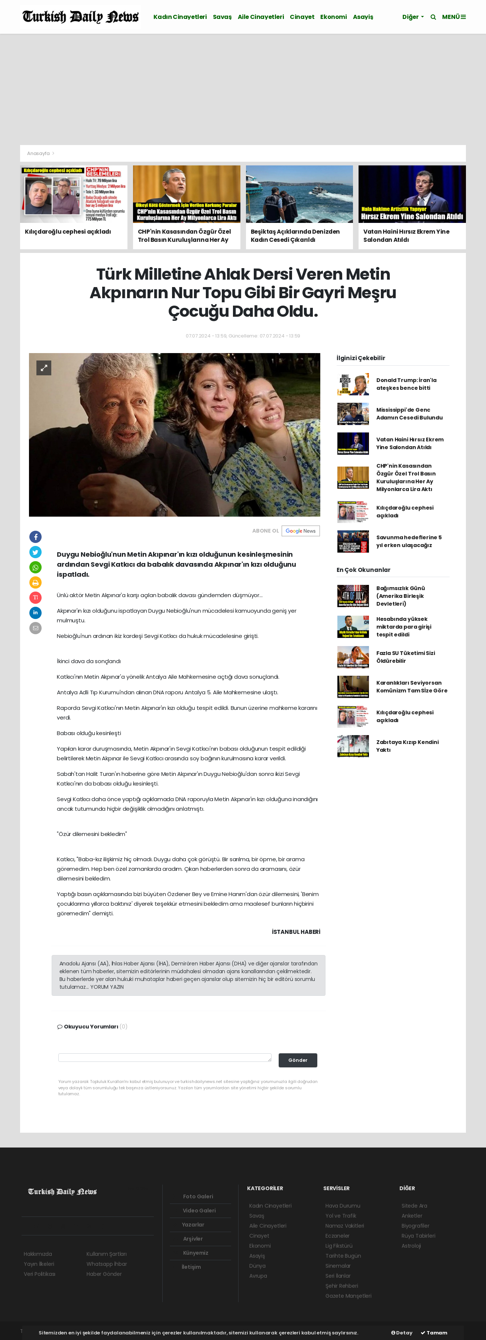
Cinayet (302, 17)
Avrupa (258, 1276)
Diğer (410, 17)
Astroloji (411, 1246)
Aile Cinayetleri (261, 17)
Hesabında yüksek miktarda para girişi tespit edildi (403, 626)
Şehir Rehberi (341, 1286)
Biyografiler (416, 1225)
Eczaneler (337, 1235)
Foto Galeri (193, 1196)
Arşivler (188, 1238)
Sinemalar (338, 1266)
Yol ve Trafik (340, 1215)
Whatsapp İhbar (107, 1264)
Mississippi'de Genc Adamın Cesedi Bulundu (409, 413)
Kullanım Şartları (107, 1254)
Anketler (412, 1215)
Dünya (257, 1266)
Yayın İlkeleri (39, 1264)
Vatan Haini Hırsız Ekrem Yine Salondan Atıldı (410, 443)
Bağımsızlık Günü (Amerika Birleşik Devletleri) (400, 596)
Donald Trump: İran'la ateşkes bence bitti (406, 384)
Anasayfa (39, 153)
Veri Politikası (39, 1274)
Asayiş (363, 17)
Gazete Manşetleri (348, 1296)
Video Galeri (194, 1210)
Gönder (298, 1060)
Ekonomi (333, 17)
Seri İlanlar (338, 1276)
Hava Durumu (342, 1205)
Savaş (222, 17)
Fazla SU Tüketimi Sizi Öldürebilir (405, 657)
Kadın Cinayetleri (180, 17)
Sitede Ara (414, 1205)
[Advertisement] (243, 89)
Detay (401, 1332)
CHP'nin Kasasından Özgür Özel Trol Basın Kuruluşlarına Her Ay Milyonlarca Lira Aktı (406, 477)
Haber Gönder (104, 1274)
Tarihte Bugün (343, 1256)
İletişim (187, 1267)
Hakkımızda (38, 1254)
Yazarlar (188, 1224)
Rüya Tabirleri (418, 1235)
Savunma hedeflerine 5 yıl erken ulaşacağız (409, 541)
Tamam (434, 1332)
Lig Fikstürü (339, 1246)
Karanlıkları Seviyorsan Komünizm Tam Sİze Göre (412, 686)
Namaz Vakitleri (344, 1225)
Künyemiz (190, 1253)
